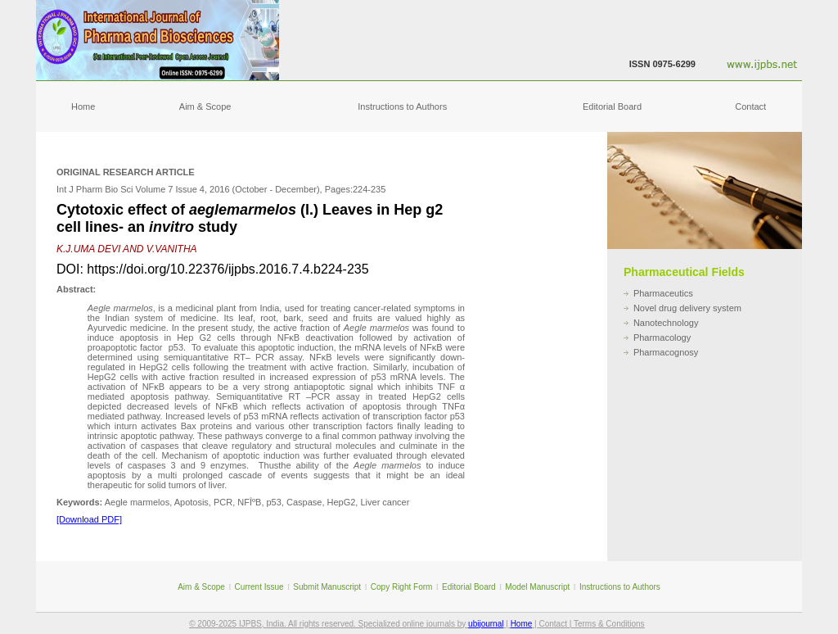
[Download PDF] (89, 519)
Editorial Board (612, 106)
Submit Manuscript (327, 586)
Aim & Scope (205, 106)
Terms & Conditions (609, 623)
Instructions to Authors (402, 106)
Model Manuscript (537, 586)
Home (83, 106)
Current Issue (259, 586)
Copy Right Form (402, 586)
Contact (750, 106)
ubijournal (485, 623)
